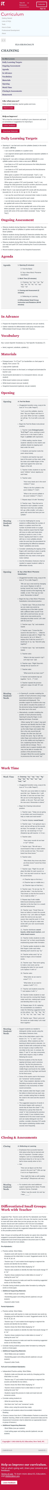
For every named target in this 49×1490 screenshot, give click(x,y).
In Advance (7, 73)
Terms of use (7, 1474)
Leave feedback (9, 125)
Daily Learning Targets (12, 62)
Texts (3, 24)
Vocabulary (7, 76)
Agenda (5, 69)
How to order (8, 108)
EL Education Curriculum (12, 14)
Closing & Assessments (12, 91)
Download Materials (10, 131)
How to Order (6, 27)
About (4, 33)
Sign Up (43, 8)
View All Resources (23, 4)
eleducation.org (12, 1476)
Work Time (7, 87)
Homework (7, 94)
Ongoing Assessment (11, 66)
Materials (6, 80)
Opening (6, 84)
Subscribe (41, 4)
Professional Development (11, 30)
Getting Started (7, 18)
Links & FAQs (6, 21)
